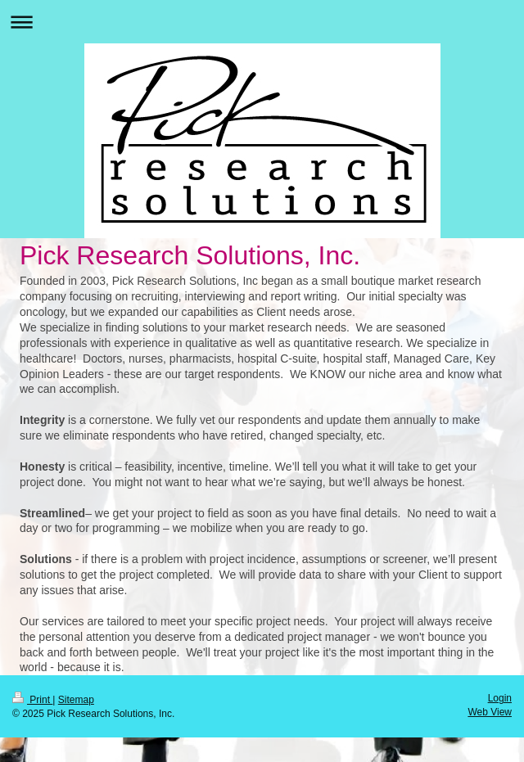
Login (500, 698)
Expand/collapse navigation (262, 21)
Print (32, 700)
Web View (490, 712)
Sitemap (76, 700)
